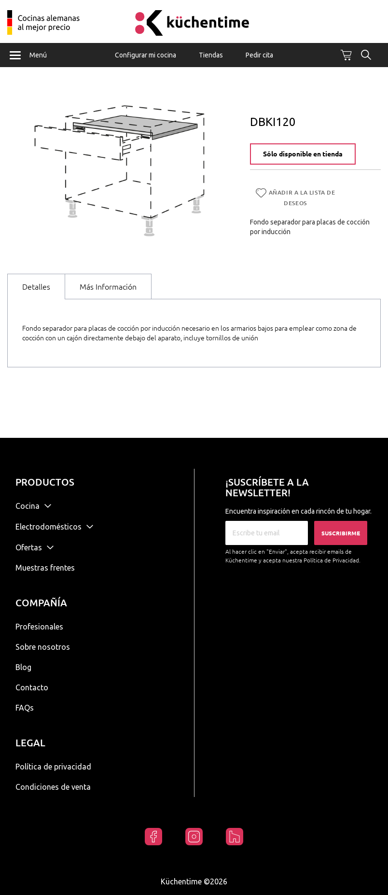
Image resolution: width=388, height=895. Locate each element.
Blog (23, 667)
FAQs (24, 707)
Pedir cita (259, 55)
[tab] (36, 286)
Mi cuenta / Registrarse (364, 18)
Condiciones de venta (53, 787)
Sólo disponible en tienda (303, 154)
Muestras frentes (45, 567)
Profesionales (39, 626)
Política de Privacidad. (332, 560)
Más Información (108, 286)
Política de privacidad (53, 766)
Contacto (31, 687)
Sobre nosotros (42, 647)
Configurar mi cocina (145, 55)
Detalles (36, 286)
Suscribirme (340, 533)
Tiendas (211, 55)
